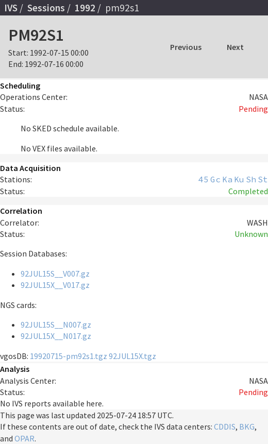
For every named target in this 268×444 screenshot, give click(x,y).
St (263, 179)
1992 (85, 8)
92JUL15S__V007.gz (55, 273)
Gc (215, 179)
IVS (11, 8)
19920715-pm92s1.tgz (68, 356)
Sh (251, 179)
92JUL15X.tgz (132, 356)
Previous (186, 47)
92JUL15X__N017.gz (56, 336)
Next (235, 47)
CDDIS (225, 426)
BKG (247, 426)
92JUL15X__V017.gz (55, 285)
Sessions (46, 8)
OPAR (24, 438)
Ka (227, 179)
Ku (239, 179)
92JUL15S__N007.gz (56, 324)
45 (203, 179)
